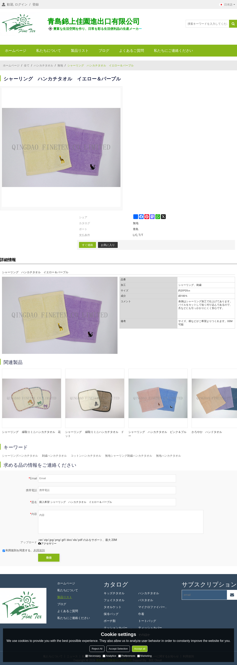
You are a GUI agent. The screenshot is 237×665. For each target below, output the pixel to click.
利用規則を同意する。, (24, 550)
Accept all (139, 648)
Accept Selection (118, 648)
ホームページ (15, 50)
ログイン (21, 4)
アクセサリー (47, 543)
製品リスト (80, 50)
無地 (60, 65)
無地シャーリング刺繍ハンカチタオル (128, 455)
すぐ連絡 (87, 245)
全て (26, 65)
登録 (35, 4)
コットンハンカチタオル (86, 455)
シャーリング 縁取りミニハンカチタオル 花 (31, 432)
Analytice (109, 655)
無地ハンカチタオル (168, 455)
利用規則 (39, 550)
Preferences (126, 655)
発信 (49, 557)
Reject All (97, 648)
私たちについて (48, 50)
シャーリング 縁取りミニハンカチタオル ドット (94, 433)
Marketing (144, 655)
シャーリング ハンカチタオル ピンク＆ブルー (157, 433)
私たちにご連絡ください (173, 50)
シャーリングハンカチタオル (20, 455)
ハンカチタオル (43, 65)
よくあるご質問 (131, 50)
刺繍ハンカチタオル (54, 455)
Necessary (93, 655)
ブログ (104, 50)
